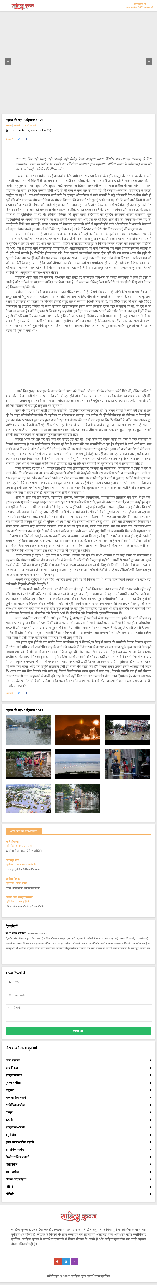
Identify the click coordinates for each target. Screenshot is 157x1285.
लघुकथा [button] (78, 1090)
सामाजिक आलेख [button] (78, 1149)
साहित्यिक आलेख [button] (78, 1105)
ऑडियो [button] (78, 1194)
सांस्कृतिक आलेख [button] (78, 1127)
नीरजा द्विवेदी (21, 883)
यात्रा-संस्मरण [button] (78, 1060)
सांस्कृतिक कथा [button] (78, 1075)
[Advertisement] (78, 361)
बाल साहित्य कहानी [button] (78, 1097)
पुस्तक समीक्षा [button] (78, 1083)
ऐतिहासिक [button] (78, 1164)
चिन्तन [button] (78, 1112)
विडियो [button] (78, 1187)
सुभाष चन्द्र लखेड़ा (24, 845)
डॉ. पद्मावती (30, 125)
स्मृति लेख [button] (78, 1135)
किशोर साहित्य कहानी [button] (78, 1157)
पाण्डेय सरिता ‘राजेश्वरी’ (26, 864)
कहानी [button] (78, 1120)
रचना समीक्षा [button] (78, 1172)
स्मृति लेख (18, 125)
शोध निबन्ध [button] (78, 1068)
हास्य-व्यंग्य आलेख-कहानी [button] (78, 1142)
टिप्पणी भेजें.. (78, 1031)
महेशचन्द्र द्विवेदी (22, 901)
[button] (8, 61)
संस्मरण (9, 125)
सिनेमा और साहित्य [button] (78, 1179)
